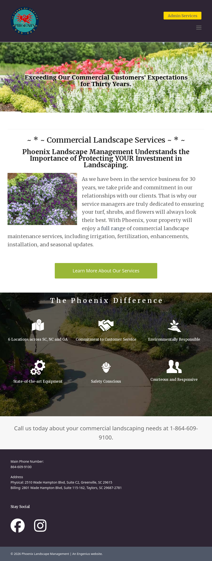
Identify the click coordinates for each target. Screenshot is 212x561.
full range (113, 228)
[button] (198, 28)
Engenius (84, 554)
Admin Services (182, 15)
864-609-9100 (21, 467)
